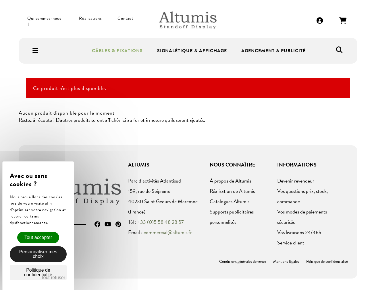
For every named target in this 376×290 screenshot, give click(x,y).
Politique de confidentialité (327, 261)
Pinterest (118, 224)
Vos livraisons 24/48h (299, 232)
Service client (290, 242)
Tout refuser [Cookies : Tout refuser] (53, 277)
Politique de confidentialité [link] (38, 272)
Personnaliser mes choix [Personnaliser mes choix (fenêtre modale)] (38, 254)
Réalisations (90, 18)
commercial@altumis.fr (168, 232)
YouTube (108, 224)
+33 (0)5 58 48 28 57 (161, 222)
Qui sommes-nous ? (44, 21)
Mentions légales (286, 261)
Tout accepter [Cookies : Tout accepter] (38, 237)
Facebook (97, 224)
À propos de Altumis (230, 181)
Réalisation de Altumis (232, 191)
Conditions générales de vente (242, 261)
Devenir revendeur (295, 181)
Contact (125, 18)
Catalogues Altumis (229, 201)
